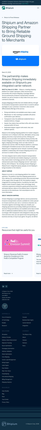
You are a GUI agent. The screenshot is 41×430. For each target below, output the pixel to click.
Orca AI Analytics (6, 317)
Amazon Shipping (7, 103)
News (23, 345)
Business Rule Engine (27, 320)
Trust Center (5, 399)
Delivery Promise (6, 337)
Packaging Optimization (8, 348)
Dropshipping (5, 373)
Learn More (25, 3)
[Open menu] (38, 8)
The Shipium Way (27, 334)
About (24, 337)
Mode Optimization (7, 354)
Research (4, 325)
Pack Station (5, 368)
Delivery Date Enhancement (9, 340)
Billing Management (7, 379)
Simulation (4, 334)
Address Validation (7, 351)
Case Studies (5, 391)
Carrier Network (26, 323)
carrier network (21, 166)
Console (24, 317)
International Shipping (7, 376)
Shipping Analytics (7, 382)
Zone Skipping (5, 357)
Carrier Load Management (9, 359)
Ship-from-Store (6, 371)
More (3, 396)
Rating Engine (5, 362)
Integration (25, 325)
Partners (24, 343)
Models (4, 323)
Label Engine (5, 365)
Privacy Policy (5, 402)
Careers (24, 340)
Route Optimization (7, 345)
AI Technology (5, 320)
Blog (3, 394)
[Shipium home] (9, 8)
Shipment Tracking (7, 343)
